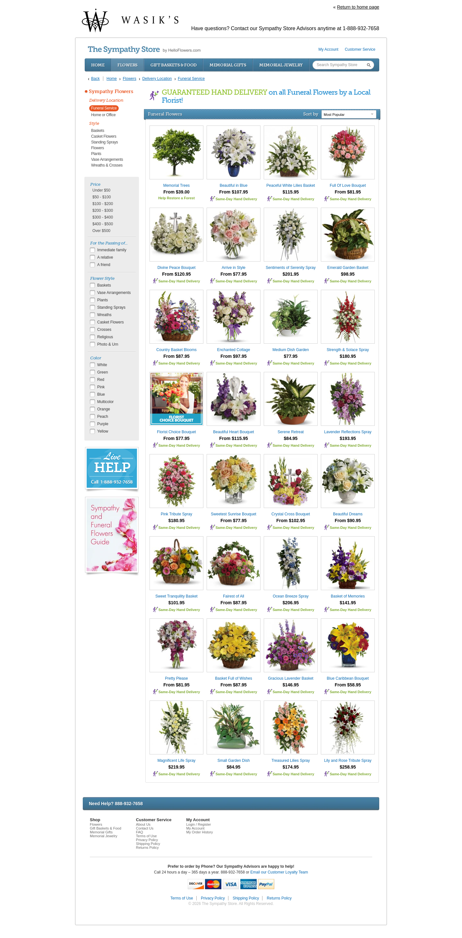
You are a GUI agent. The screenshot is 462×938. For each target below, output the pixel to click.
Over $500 (101, 230)
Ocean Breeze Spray (290, 596)
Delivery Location (106, 100)
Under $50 (101, 190)
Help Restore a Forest (176, 198)
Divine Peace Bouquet (177, 267)
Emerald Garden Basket (347, 267)
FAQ (139, 832)
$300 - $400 (102, 217)
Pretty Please (176, 678)
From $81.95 (348, 191)
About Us (143, 824)
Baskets (97, 130)
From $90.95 (348, 520)
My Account (328, 49)
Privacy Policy (147, 840)
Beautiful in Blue (234, 185)
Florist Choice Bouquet (176, 432)
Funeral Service (104, 108)
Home (98, 65)
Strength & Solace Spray (348, 350)
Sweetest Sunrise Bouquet (233, 514)
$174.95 (291, 767)
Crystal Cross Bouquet (290, 514)
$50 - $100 (101, 197)
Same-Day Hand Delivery (236, 199)
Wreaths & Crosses (107, 165)
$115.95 (291, 191)
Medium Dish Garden (290, 350)
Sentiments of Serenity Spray (290, 267)
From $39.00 (176, 191)
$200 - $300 (102, 210)
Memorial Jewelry (281, 65)
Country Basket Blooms (176, 350)
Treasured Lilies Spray (290, 760)
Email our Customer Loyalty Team (279, 872)
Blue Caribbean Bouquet (348, 678)
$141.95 (348, 602)
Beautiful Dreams (348, 514)
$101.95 (176, 602)
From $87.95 (176, 356)
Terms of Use (146, 836)
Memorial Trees (176, 185)
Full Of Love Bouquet (348, 185)
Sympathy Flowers (111, 91)
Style (94, 123)
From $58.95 (348, 684)
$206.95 (291, 602)
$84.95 (291, 438)
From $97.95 (233, 356)
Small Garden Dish (234, 760)
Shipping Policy (148, 844)
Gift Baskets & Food (173, 65)
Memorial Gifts (228, 65)
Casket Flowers (103, 136)
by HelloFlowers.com (144, 50)
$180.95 (348, 356)
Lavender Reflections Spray (347, 432)
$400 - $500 (102, 224)
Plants (96, 153)
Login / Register (198, 824)
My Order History (199, 832)
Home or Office (103, 115)
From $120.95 (176, 274)
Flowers (127, 65)
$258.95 (348, 767)
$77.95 (291, 356)
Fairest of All (233, 596)
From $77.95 (233, 274)
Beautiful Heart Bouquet (233, 432)
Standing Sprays (104, 142)
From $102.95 (290, 520)
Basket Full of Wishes (233, 678)
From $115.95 (233, 438)
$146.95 (291, 684)
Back (95, 78)
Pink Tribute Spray (176, 514)
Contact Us (144, 828)
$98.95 (348, 274)
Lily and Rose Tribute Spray (347, 760)
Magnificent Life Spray (177, 760)
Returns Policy (147, 847)
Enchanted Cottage (233, 350)
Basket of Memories (348, 596)
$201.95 (291, 274)
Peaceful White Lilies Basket (290, 185)
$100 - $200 (102, 204)
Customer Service (360, 49)
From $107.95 (233, 191)
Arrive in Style (233, 267)
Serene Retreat (291, 432)
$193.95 (348, 438)
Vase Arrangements (107, 159)
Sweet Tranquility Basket (176, 596)
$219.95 (176, 767)
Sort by (310, 113)
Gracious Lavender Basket (290, 678)
